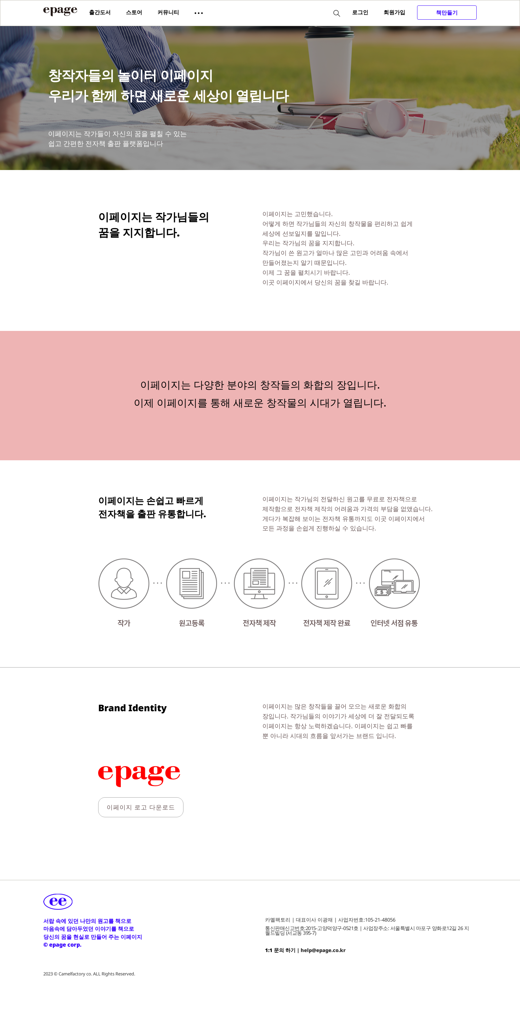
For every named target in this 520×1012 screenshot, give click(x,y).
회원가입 (394, 12)
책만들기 (447, 12)
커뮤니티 (168, 12)
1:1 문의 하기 (280, 950)
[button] (199, 12)
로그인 (360, 12)
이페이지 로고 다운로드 (141, 807)
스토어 (134, 12)
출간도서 (100, 12)
